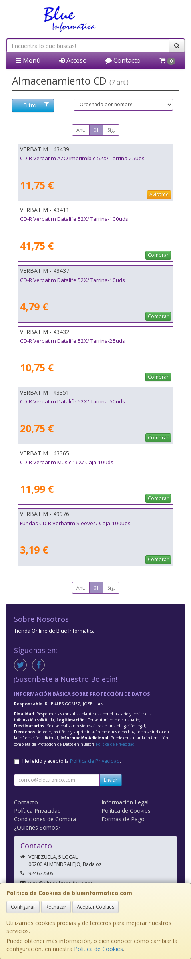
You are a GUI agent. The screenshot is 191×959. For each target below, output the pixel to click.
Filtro (35, 105)
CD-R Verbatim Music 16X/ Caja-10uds (66, 462)
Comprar (158, 255)
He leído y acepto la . (71, 761)
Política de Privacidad (115, 744)
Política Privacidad (37, 810)
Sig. (111, 130)
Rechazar (56, 906)
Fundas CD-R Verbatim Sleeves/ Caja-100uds (75, 523)
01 (96, 130)
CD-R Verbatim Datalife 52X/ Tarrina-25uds (72, 340)
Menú (28, 60)
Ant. (80, 130)
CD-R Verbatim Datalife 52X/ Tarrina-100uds (74, 218)
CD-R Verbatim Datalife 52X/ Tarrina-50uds (72, 401)
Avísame (159, 194)
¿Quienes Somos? (37, 827)
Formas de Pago (123, 819)
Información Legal (125, 802)
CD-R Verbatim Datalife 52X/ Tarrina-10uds (72, 280)
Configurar (23, 906)
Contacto (123, 60)
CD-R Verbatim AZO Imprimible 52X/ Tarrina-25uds (82, 158)
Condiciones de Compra (45, 819)
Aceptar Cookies (95, 906)
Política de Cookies (98, 949)
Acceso (73, 60)
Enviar (110, 779)
